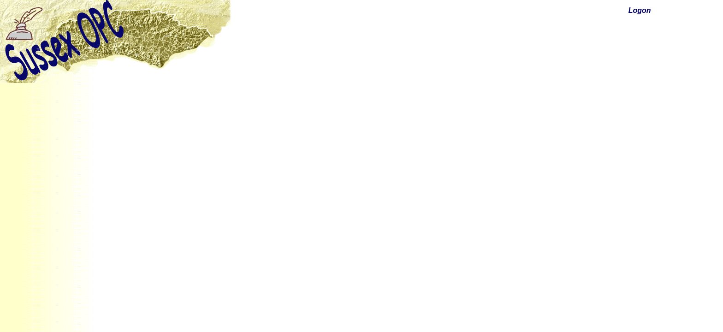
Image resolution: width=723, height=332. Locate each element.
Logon (639, 10)
